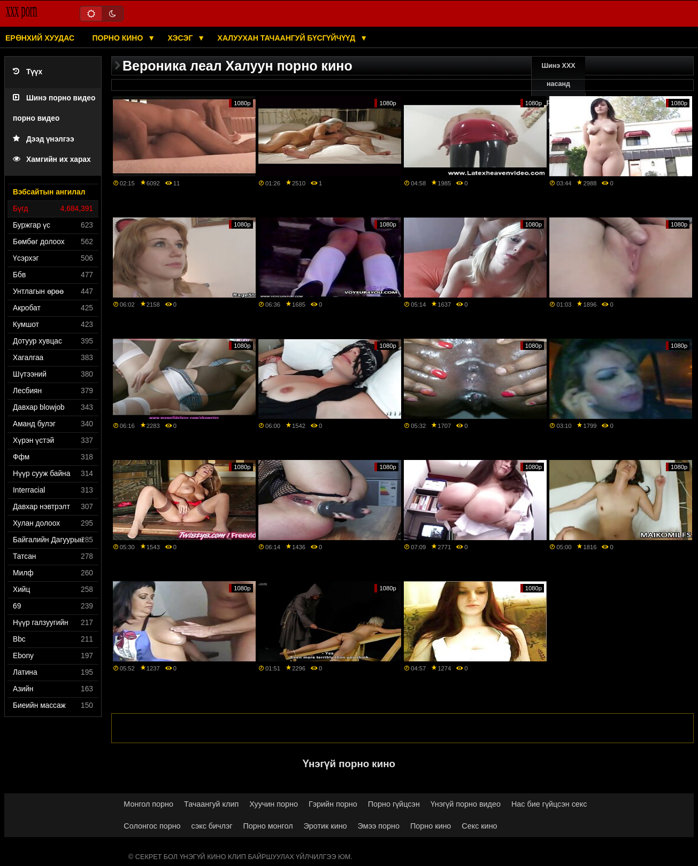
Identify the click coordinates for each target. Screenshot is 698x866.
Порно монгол (268, 826)
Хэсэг (181, 38)
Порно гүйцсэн (394, 804)
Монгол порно (148, 804)
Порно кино (119, 38)
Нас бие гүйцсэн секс (549, 804)
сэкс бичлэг (212, 826)
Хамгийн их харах (52, 159)
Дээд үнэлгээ (43, 139)
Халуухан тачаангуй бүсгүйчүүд (288, 38)
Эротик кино (325, 826)
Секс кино (479, 826)
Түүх (27, 72)
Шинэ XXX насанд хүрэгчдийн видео (559, 93)
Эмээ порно (379, 826)
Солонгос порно (152, 826)
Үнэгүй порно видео (466, 804)
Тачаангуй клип (211, 804)
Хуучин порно (273, 804)
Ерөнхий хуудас (39, 38)
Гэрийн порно (333, 804)
